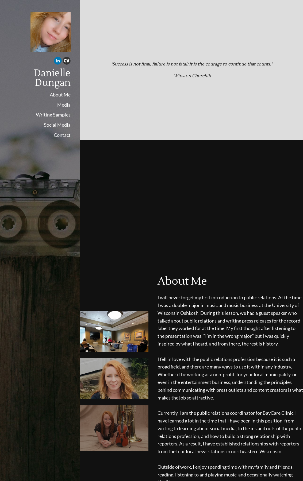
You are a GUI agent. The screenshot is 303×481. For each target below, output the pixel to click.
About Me (60, 95)
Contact (62, 135)
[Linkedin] (58, 62)
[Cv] (67, 62)
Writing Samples (53, 115)
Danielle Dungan (52, 78)
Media (64, 105)
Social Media (57, 125)
